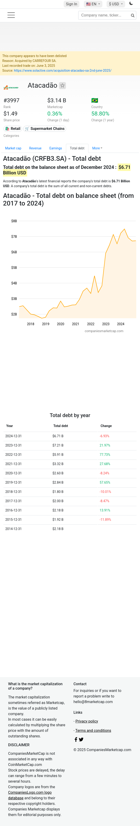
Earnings (55, 148)
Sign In (71, 4)
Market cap (13, 148)
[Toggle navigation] (11, 15)
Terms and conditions (93, 730)
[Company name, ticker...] (107, 15)
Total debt (77, 148)
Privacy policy (86, 721)
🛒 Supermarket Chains (44, 128)
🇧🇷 (94, 100)
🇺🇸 (91, 4)
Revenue (35, 148)
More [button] (96, 148)
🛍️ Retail (12, 128)
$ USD (114, 4)
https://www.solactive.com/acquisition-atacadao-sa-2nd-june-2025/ (62, 70)
